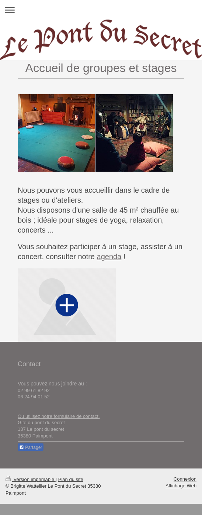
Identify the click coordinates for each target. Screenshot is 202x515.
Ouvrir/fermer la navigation (101, 10)
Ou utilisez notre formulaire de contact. (59, 416)
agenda (109, 257)
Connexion (185, 479)
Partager (30, 447)
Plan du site (70, 479)
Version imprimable (31, 479)
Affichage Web (181, 485)
